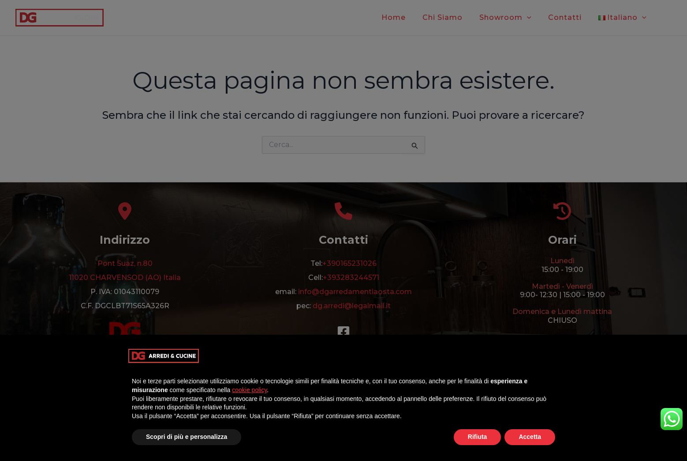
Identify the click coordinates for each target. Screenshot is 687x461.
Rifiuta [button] (477, 436)
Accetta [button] (530, 436)
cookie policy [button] (249, 389)
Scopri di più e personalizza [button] (186, 436)
